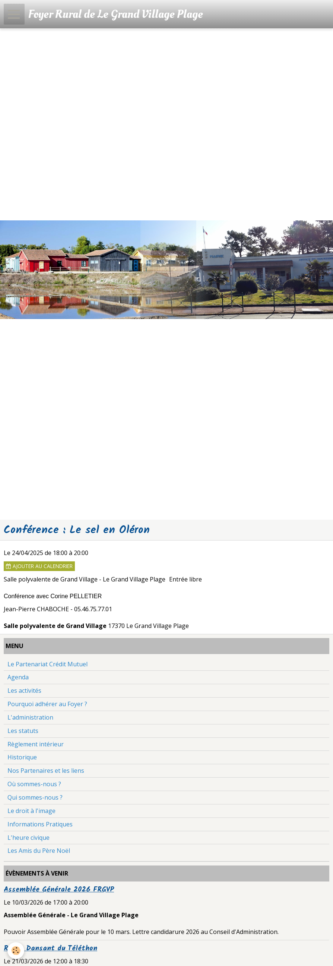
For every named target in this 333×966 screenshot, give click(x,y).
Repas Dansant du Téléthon (50, 948)
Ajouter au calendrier (39, 566)
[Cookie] (15, 950)
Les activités (24, 690)
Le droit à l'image (31, 811)
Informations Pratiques (40, 824)
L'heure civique (28, 837)
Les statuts (22, 731)
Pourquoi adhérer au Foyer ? (47, 704)
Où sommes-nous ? (34, 784)
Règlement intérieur (35, 744)
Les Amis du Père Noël (38, 851)
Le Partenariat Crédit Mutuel (47, 664)
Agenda (18, 677)
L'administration (30, 717)
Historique (22, 757)
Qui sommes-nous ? (35, 797)
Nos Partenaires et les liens (45, 770)
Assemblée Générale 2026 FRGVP (59, 889)
